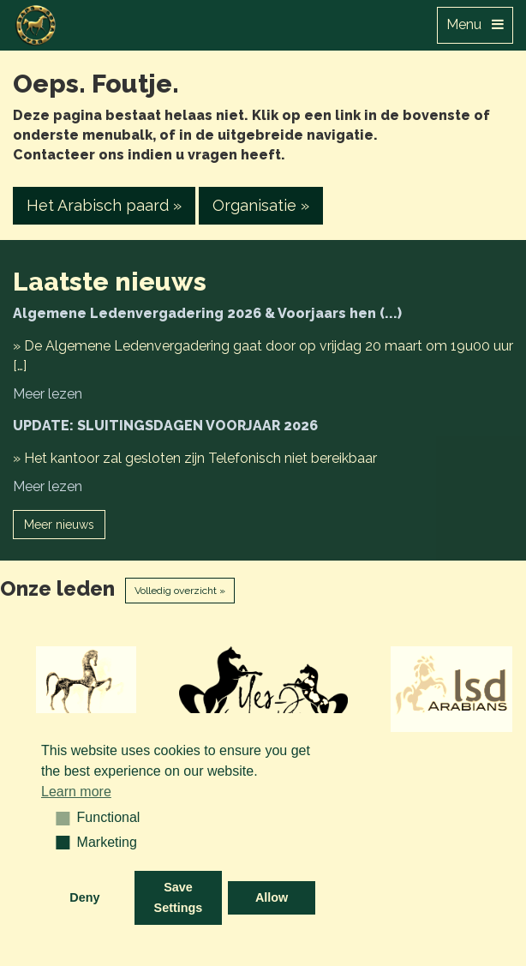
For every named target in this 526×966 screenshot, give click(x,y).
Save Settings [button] (178, 897)
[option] (88, 689)
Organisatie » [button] (260, 205)
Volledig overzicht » (179, 591)
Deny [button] (84, 897)
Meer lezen (47, 394)
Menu (475, 24)
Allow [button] (271, 897)
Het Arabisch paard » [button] (104, 205)
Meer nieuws (59, 524)
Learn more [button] (76, 791)
